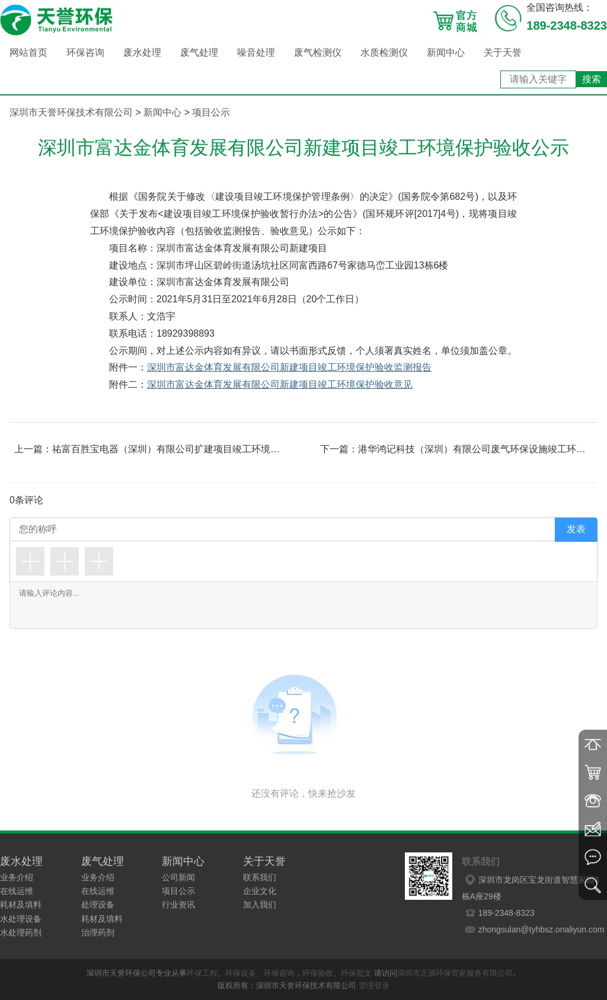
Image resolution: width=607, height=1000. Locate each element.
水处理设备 (20, 919)
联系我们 (259, 877)
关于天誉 (503, 52)
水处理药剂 (20, 932)
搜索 (591, 79)
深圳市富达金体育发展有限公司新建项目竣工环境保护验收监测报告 (289, 367)
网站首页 (28, 52)
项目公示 (211, 112)
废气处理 (199, 52)
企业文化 (259, 891)
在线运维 (16, 891)
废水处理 (142, 52)
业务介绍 (16, 877)
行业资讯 (178, 904)
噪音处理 (256, 52)
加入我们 (259, 904)
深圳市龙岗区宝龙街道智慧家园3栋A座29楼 (530, 886)
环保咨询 (85, 52)
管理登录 (374, 985)
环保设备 (240, 973)
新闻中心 (446, 52)
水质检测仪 (384, 52)
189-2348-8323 (498, 913)
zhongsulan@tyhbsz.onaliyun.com (533, 929)
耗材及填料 (20, 904)
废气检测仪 (317, 52)
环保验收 (317, 973)
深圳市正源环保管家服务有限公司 (455, 973)
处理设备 (97, 904)
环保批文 (356, 973)
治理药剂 (97, 932)
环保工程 (202, 973)
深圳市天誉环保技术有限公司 (71, 112)
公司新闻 (178, 877)
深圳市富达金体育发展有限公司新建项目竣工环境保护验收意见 (280, 384)
